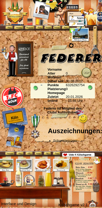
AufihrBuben (68, 112)
